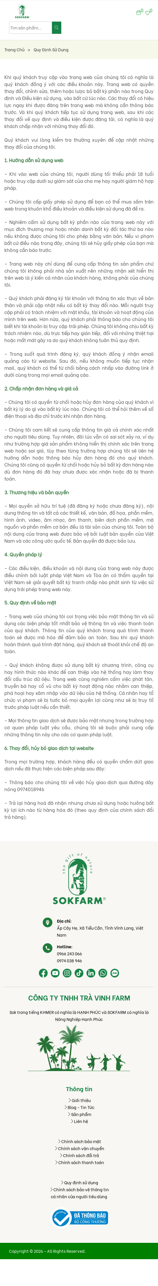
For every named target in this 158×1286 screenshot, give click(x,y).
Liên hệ (79, 1121)
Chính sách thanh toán (79, 1162)
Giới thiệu (79, 1100)
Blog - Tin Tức (79, 1107)
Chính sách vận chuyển (79, 1148)
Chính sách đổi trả (79, 1155)
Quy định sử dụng (51, 49)
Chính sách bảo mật (79, 1141)
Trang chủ (17, 49)
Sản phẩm (79, 1114)
